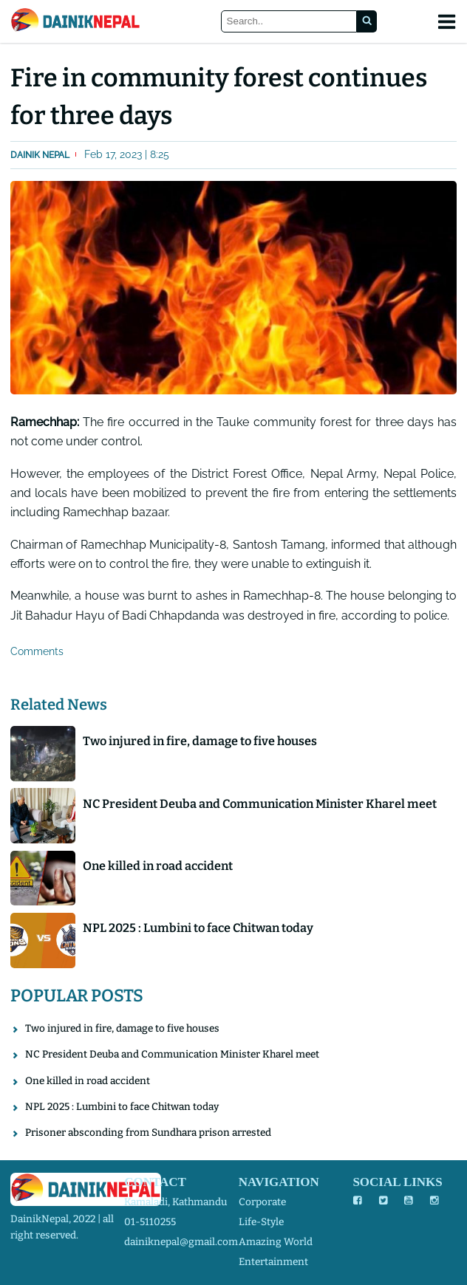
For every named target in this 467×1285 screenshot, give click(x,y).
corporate (262, 1202)
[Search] (289, 21)
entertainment (273, 1261)
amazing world (276, 1242)
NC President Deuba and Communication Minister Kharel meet (260, 804)
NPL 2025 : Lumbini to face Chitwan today (198, 928)
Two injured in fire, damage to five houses (200, 741)
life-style (261, 1222)
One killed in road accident (158, 866)
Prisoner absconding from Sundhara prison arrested (148, 1132)
